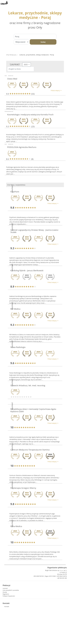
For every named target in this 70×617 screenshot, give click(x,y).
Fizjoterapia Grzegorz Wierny (23, 488)
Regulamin (6, 594)
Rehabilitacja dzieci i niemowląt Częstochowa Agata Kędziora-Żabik (33, 410)
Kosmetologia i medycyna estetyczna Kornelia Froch (30, 114)
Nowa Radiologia (17, 347)
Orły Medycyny (11, 55)
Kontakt (6, 606)
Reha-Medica (16, 526)
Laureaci (5, 588)
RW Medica (15, 309)
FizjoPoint (14, 191)
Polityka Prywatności (9, 596)
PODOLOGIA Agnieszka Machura (21, 147)
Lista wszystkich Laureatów (11, 590)
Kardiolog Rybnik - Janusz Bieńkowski (26, 270)
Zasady (5, 592)
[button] (34, 90)
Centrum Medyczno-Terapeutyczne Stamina (30, 449)
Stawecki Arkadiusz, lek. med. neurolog (27, 385)
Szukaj (43, 42)
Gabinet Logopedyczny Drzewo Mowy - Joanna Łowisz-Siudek (34, 231)
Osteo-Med (12, 78)
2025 (26, 64)
